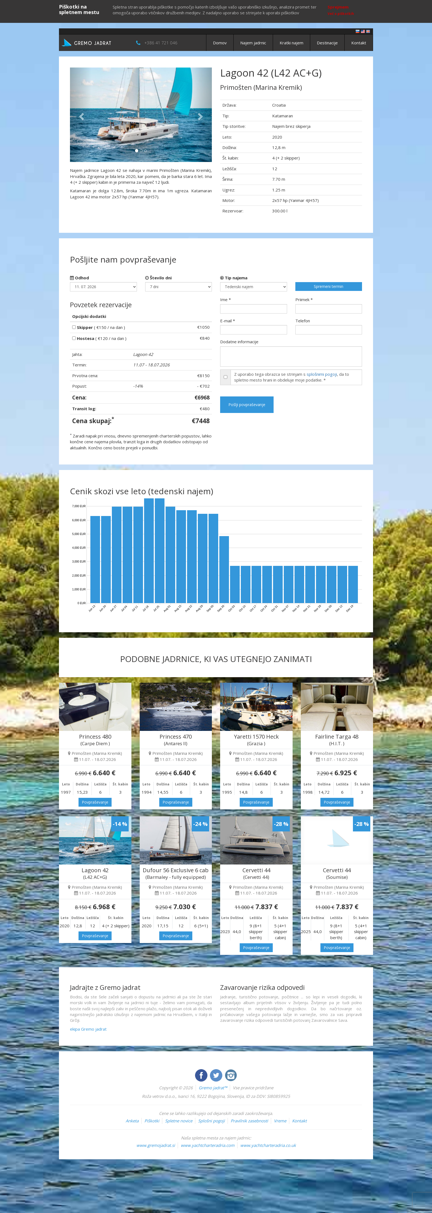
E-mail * (227, 320)
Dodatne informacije (239, 341)
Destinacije (327, 42)
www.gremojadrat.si (155, 1145)
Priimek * (304, 299)
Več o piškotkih (341, 13)
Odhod (79, 277)
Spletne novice (178, 1120)
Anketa (132, 1120)
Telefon (302, 320)
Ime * (225, 299)
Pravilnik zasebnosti (249, 1120)
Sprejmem (338, 7)
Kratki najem (291, 42)
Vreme (280, 1120)
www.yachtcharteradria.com (207, 1145)
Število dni (158, 277)
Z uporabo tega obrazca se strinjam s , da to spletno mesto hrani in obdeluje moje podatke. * (291, 377)
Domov (220, 42)
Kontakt (358, 42)
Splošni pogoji (211, 1120)
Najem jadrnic (253, 42)
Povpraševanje (95, 802)
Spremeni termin (328, 286)
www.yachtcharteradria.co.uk (268, 1145)
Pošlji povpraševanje (246, 404)
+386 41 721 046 (160, 42)
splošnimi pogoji (322, 374)
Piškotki (151, 1120)
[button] (80, 114)
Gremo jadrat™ (213, 1087)
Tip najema (233, 277)
